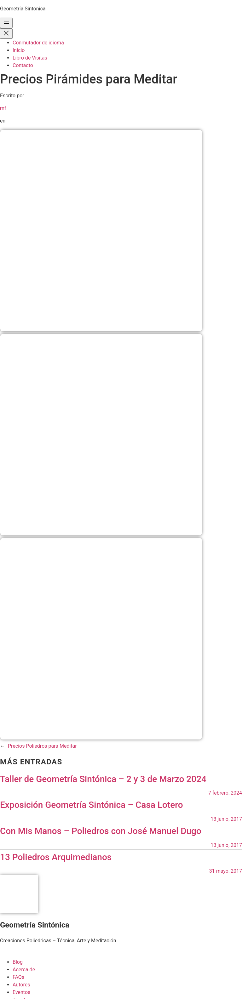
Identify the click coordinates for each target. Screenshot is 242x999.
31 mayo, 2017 (225, 871)
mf (3, 108)
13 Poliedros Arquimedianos (56, 857)
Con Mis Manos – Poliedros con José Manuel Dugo (100, 831)
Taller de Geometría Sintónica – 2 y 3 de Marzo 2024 (103, 779)
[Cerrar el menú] (6, 33)
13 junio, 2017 (226, 819)
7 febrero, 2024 (225, 793)
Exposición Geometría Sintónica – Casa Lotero (91, 805)
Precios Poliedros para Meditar (42, 746)
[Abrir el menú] (6, 23)
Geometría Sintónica (23, 9)
